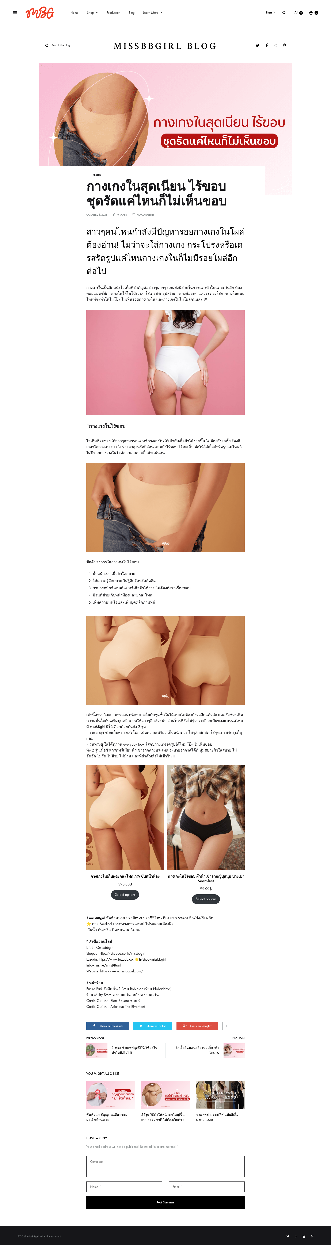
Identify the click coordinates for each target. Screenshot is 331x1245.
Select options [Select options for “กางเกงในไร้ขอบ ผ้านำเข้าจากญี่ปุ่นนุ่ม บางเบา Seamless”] (206, 899)
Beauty (97, 175)
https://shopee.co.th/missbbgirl (122, 953)
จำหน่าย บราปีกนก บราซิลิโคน (136, 918)
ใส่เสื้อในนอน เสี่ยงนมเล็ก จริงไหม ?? (210, 1050)
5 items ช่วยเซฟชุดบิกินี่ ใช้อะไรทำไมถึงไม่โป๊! (121, 1050)
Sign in (270, 12)
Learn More (153, 13)
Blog (131, 13)
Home (75, 13)
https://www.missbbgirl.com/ (121, 971)
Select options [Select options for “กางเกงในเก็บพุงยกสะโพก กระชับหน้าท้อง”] (125, 894)
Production (113, 13)
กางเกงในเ (95, 287)
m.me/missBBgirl (108, 965)
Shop (92, 13)
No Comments (145, 214)
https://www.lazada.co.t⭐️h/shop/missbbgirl (132, 959)
